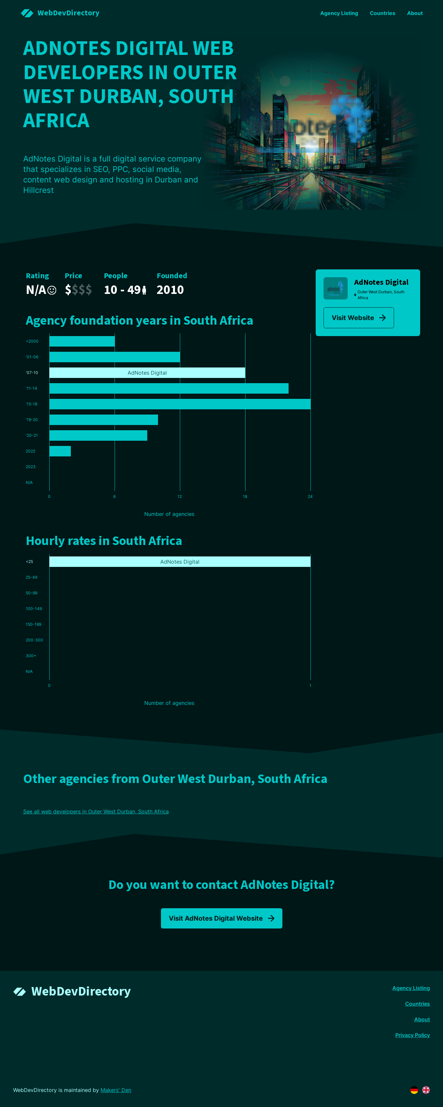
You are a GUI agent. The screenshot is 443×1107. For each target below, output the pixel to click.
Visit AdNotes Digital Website (222, 918)
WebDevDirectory (81, 991)
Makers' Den (116, 1090)
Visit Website (359, 318)
